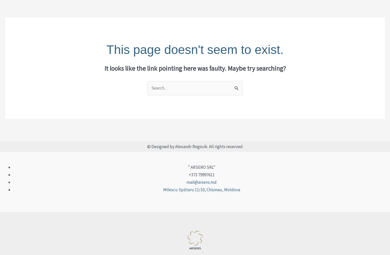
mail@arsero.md (201, 182)
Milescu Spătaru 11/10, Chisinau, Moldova (201, 190)
